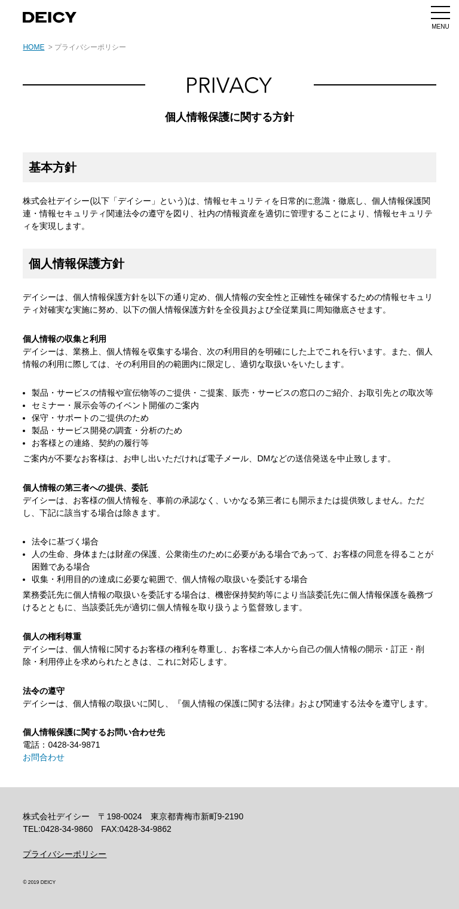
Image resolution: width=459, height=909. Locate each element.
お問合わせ (44, 757)
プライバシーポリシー (64, 853)
